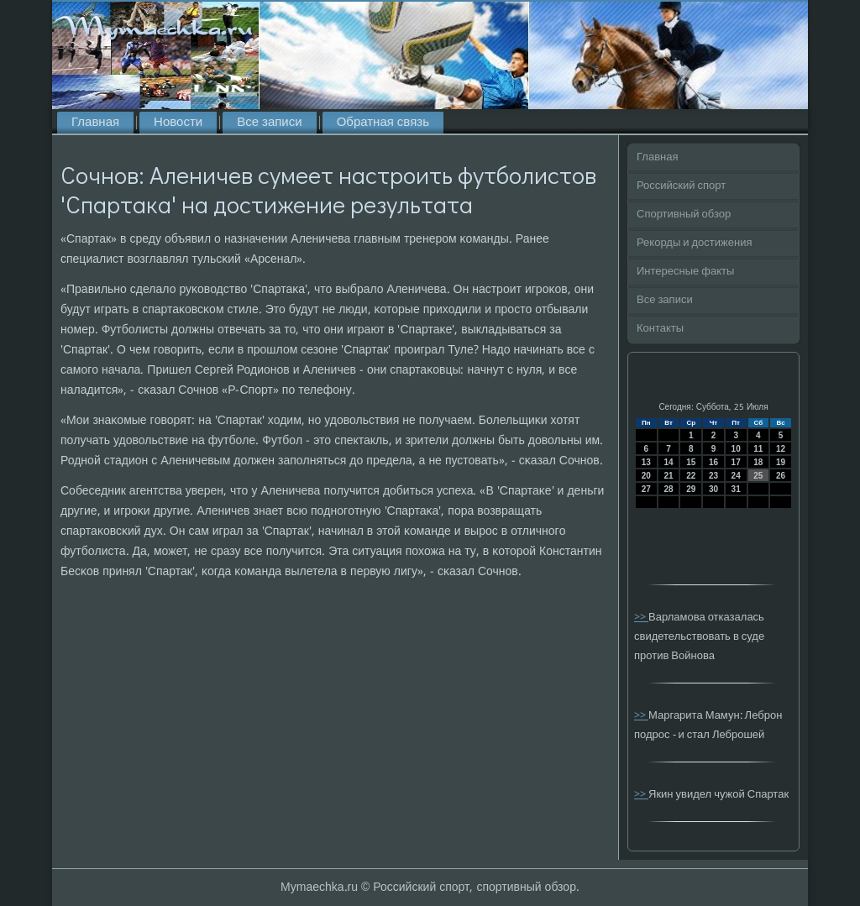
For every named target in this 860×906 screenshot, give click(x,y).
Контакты (660, 328)
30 (713, 489)
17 (736, 462)
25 (758, 475)
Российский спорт (681, 186)
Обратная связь (383, 123)
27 (646, 489)
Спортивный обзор (684, 214)
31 (736, 489)
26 (780, 475)
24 (736, 475)
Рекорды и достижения (694, 243)
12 (780, 448)
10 (736, 448)
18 (758, 462)
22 (690, 475)
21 (668, 475)
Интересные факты (685, 271)
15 (690, 462)
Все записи (269, 123)
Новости (178, 123)
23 (713, 475)
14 (668, 462)
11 (758, 448)
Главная (95, 123)
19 (780, 462)
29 (690, 489)
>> (641, 617)
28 (668, 489)
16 (713, 462)
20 (646, 475)
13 (646, 462)
